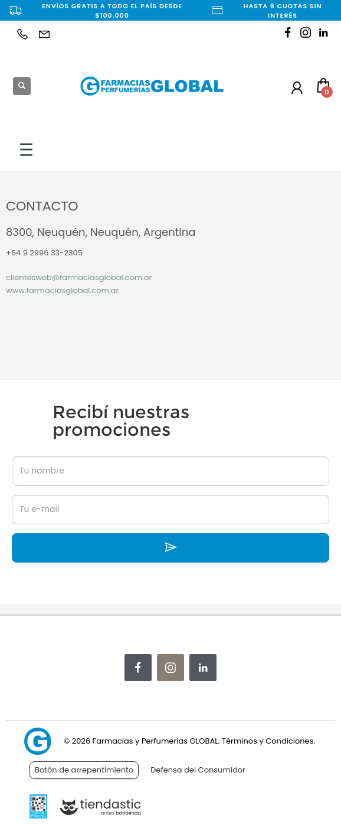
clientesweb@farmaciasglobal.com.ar (79, 277)
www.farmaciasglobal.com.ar (62, 290)
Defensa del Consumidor (197, 769)
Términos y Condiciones (267, 741)
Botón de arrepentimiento (84, 769)
